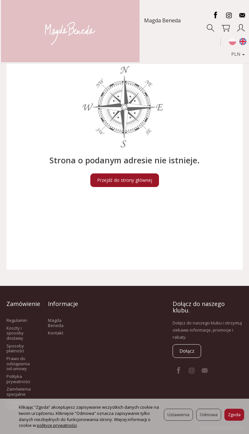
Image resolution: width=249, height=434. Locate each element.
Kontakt (55, 333)
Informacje (62, 303)
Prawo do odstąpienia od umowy (18, 363)
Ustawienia (178, 414)
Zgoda (234, 414)
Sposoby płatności (15, 348)
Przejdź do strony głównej (124, 180)
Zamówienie (20, 303)
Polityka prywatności (18, 378)
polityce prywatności (57, 425)
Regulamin (16, 320)
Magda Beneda (27, 20)
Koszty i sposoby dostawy (15, 333)
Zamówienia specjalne (18, 391)
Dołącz (186, 351)
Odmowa (209, 414)
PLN (234, 42)
